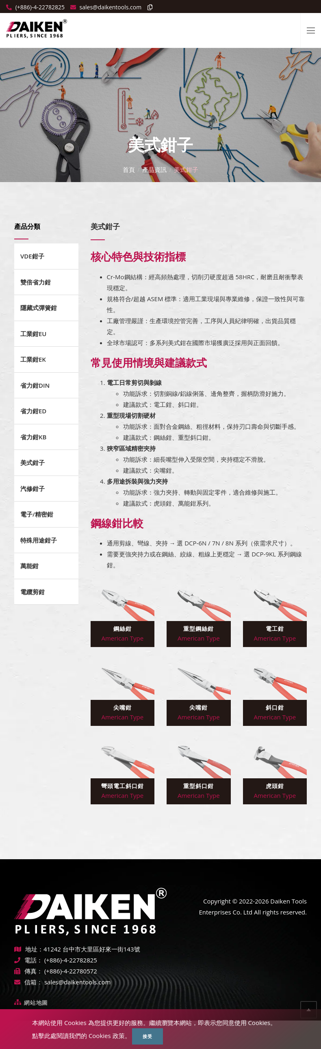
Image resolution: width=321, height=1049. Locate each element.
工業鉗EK (33, 359)
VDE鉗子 (32, 256)
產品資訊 (154, 169)
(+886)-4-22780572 (70, 971)
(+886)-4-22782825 (39, 7)
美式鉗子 (32, 462)
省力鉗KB (33, 437)
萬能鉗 (29, 566)
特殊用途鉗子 (38, 540)
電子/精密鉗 (36, 514)
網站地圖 (36, 1002)
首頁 (129, 169)
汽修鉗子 (32, 488)
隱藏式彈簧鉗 (38, 308)
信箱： (28, 982)
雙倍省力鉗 (35, 282)
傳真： (28, 971)
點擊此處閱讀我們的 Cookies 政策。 (81, 1036)
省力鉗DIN (35, 385)
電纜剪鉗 (32, 592)
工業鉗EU (33, 334)
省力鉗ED (33, 411)
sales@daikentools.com (77, 982)
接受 (147, 1036)
